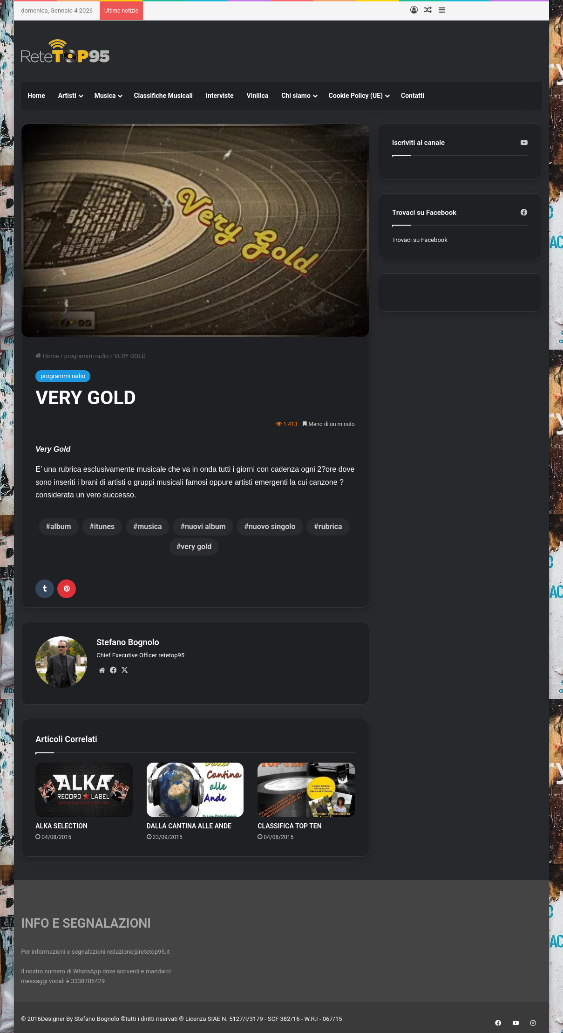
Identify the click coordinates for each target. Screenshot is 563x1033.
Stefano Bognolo (127, 642)
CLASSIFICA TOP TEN (289, 823)
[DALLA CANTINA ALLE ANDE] (195, 787)
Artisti (67, 95)
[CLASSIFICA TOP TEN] (306, 787)
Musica (105, 95)
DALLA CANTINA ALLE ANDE (189, 823)
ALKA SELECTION (61, 823)
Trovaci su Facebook (420, 239)
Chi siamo (296, 95)
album (60, 526)
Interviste (220, 95)
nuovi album (205, 526)
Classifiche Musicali (163, 95)
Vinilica (258, 95)
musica (149, 526)
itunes (104, 526)
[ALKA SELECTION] (84, 787)
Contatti (412, 95)
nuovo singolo (272, 526)
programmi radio (86, 355)
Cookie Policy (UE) (356, 95)
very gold (196, 546)
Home (36, 95)
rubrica (330, 526)
